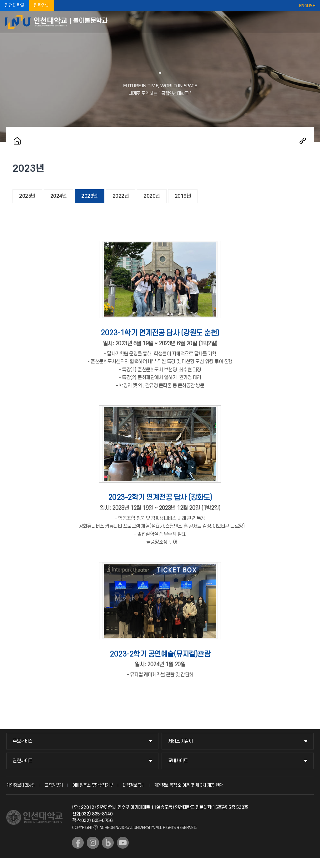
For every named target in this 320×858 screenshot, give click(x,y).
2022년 (120, 196)
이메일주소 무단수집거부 (92, 785)
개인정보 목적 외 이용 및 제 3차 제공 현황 (188, 785)
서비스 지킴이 (180, 741)
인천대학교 (14, 5)
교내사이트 (178, 761)
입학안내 (41, 5)
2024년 (58, 196)
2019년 (183, 196)
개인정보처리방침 (20, 785)
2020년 (151, 196)
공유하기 (303, 141)
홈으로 (17, 141)
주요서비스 (22, 741)
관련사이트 (22, 761)
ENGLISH (307, 5)
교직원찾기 (54, 785)
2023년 (89, 196)
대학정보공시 (133, 785)
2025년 (27, 196)
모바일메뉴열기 (310, 22)
